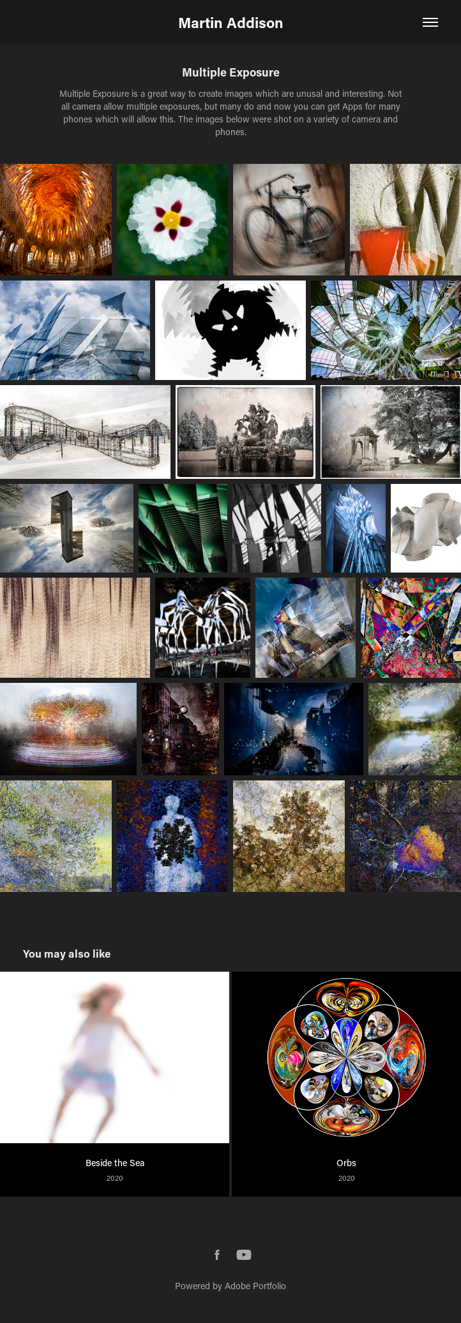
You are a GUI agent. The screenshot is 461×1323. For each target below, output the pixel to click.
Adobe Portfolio (255, 1286)
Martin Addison (230, 22)
